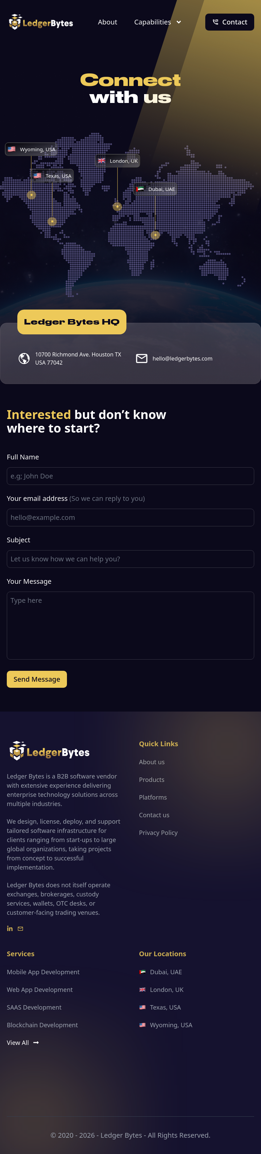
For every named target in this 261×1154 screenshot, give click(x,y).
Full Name (23, 456)
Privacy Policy (158, 832)
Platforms (153, 797)
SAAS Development (34, 1007)
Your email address (76, 498)
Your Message (29, 581)
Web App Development (40, 989)
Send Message (37, 679)
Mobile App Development (43, 972)
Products (151, 779)
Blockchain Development (42, 1025)
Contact (229, 22)
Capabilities (158, 22)
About (107, 22)
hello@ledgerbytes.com (182, 358)
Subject (18, 539)
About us (152, 762)
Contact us (154, 815)
